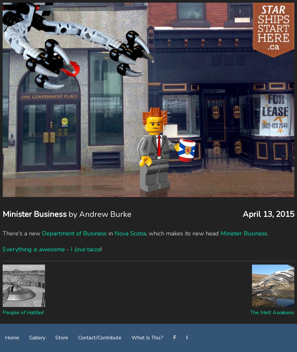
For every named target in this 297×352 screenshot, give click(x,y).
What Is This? (147, 337)
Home (12, 337)
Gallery (37, 337)
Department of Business (74, 233)
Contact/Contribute (100, 337)
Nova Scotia (130, 233)
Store (61, 337)
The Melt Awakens (272, 312)
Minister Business (244, 233)
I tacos (86, 249)
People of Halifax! (23, 312)
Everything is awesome (34, 249)
